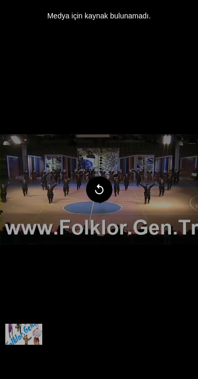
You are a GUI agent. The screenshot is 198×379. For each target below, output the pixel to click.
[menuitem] (23, 334)
